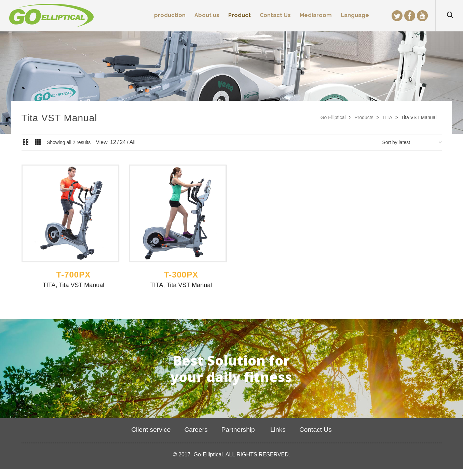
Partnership (238, 429)
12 (113, 142)
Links (277, 429)
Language (355, 15)
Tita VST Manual (81, 285)
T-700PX (73, 274)
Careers (195, 429)
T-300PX (181, 274)
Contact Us (315, 429)
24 (123, 142)
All (133, 142)
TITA (49, 285)
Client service (151, 429)
